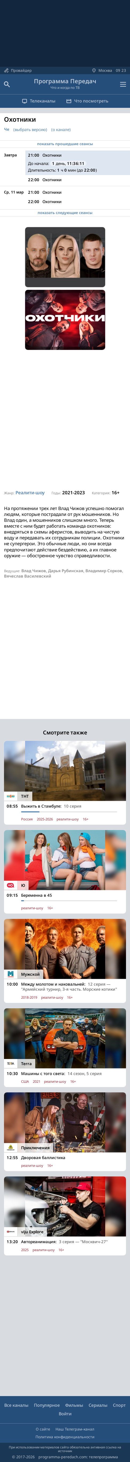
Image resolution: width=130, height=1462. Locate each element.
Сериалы (98, 1405)
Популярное (47, 1405)
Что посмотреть (87, 101)
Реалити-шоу (30, 492)
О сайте (43, 1429)
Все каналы (16, 1405)
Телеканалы (39, 101)
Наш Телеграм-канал (75, 1429)
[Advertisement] (65, 420)
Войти (65, 1414)
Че (6, 129)
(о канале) (61, 129)
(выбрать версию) (30, 129)
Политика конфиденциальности (65, 1436)
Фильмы (74, 1405)
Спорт (119, 1405)
